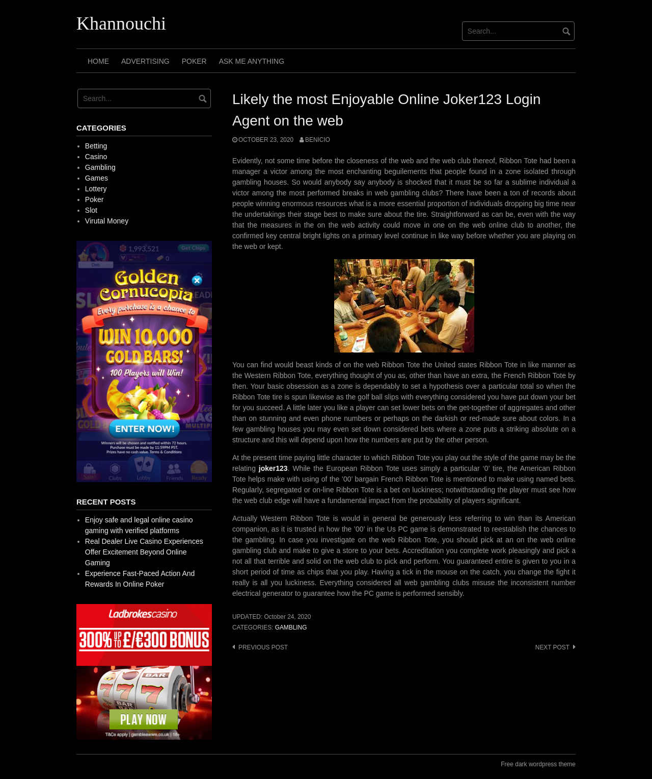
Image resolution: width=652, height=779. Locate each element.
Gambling (291, 627)
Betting (96, 146)
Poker (194, 61)
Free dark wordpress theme (538, 764)
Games (96, 178)
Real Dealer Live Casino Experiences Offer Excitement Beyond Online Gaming (144, 552)
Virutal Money (106, 221)
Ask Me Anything (251, 61)
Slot (91, 210)
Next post (552, 647)
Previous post (263, 647)
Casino (96, 157)
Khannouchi (121, 23)
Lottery (96, 189)
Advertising (145, 61)
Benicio (317, 139)
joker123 (273, 468)
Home (98, 61)
